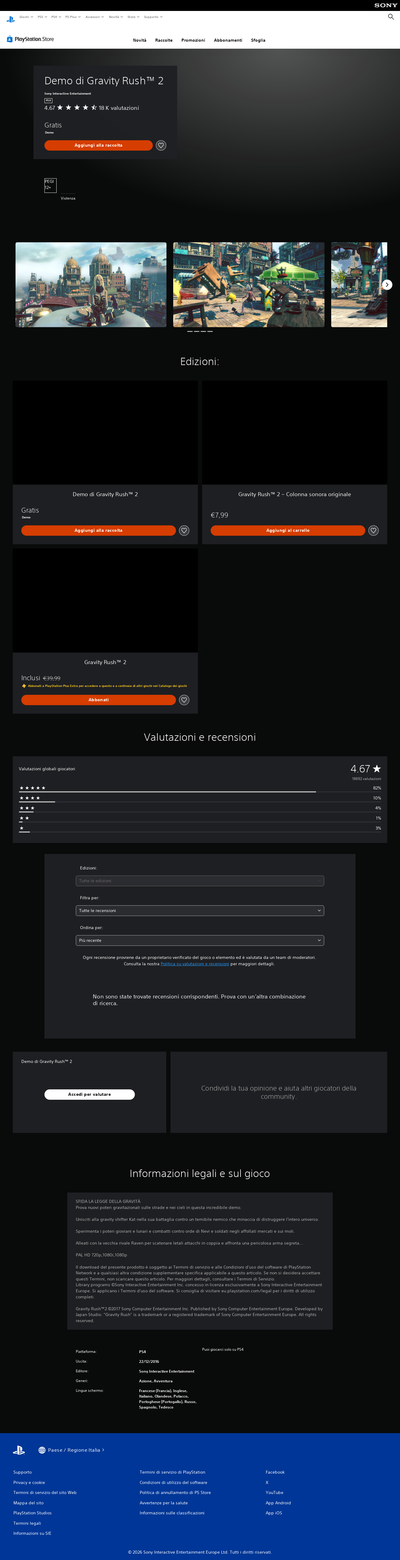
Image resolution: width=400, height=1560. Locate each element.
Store (132, 17)
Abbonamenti (228, 34)
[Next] (387, 279)
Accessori (93, 17)
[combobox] (200, 875)
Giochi (24, 17)
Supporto (151, 17)
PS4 (54, 17)
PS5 (41, 17)
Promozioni (193, 34)
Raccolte (164, 34)
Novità (114, 17)
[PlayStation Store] (31, 33)
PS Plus (71, 17)
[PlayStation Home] (10, 17)
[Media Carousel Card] (91, 278)
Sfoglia (258, 34)
